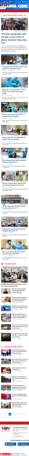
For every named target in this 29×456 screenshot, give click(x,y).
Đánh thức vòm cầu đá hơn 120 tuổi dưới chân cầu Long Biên (19, 378)
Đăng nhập (25, 1)
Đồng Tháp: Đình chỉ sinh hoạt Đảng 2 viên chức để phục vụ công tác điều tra (20, 361)
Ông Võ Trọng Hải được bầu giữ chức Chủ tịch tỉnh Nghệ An (19, 396)
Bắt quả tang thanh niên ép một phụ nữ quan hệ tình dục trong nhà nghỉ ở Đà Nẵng (19, 316)
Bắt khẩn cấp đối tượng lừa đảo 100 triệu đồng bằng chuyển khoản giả (19, 290)
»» (11, 416)
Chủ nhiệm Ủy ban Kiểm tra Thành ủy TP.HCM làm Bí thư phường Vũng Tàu (19, 351)
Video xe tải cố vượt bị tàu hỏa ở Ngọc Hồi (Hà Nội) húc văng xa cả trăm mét (20, 326)
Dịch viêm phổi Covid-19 (14, 15)
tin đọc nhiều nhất (13, 347)
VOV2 (10, 210)
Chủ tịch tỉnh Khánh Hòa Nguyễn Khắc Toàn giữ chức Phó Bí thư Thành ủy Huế (19, 387)
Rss (6, 1)
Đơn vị (11, 1)
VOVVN (10, 70)
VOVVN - (3, 46)
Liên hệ (17, 1)
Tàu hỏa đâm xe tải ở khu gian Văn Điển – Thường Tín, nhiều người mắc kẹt (20, 335)
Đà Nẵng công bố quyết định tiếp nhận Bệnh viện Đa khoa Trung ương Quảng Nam (19, 299)
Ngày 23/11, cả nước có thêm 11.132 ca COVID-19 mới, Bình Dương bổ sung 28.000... (14, 91)
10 (2, 416)
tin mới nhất (10, 264)
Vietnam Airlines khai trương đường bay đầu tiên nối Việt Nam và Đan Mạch (19, 404)
